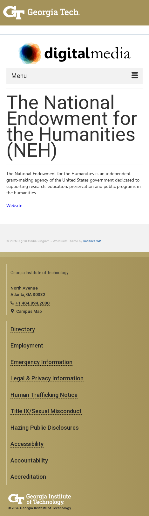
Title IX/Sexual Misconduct (46, 411)
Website (14, 205)
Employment (26, 345)
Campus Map (29, 311)
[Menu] (74, 76)
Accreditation (28, 476)
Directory (22, 329)
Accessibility (27, 444)
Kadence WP (92, 241)
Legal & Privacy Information (47, 378)
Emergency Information (41, 362)
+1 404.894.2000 (33, 302)
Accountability (29, 460)
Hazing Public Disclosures (44, 427)
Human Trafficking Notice (44, 394)
